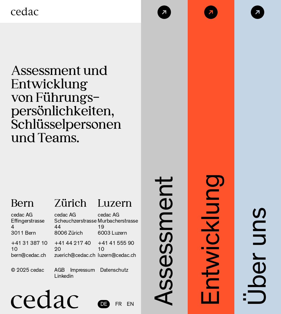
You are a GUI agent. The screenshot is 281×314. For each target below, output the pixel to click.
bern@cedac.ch (28, 255)
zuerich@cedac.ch (74, 255)
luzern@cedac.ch (117, 255)
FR (118, 304)
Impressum (82, 270)
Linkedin (64, 276)
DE (103, 304)
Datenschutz (114, 270)
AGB (59, 270)
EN (130, 304)
